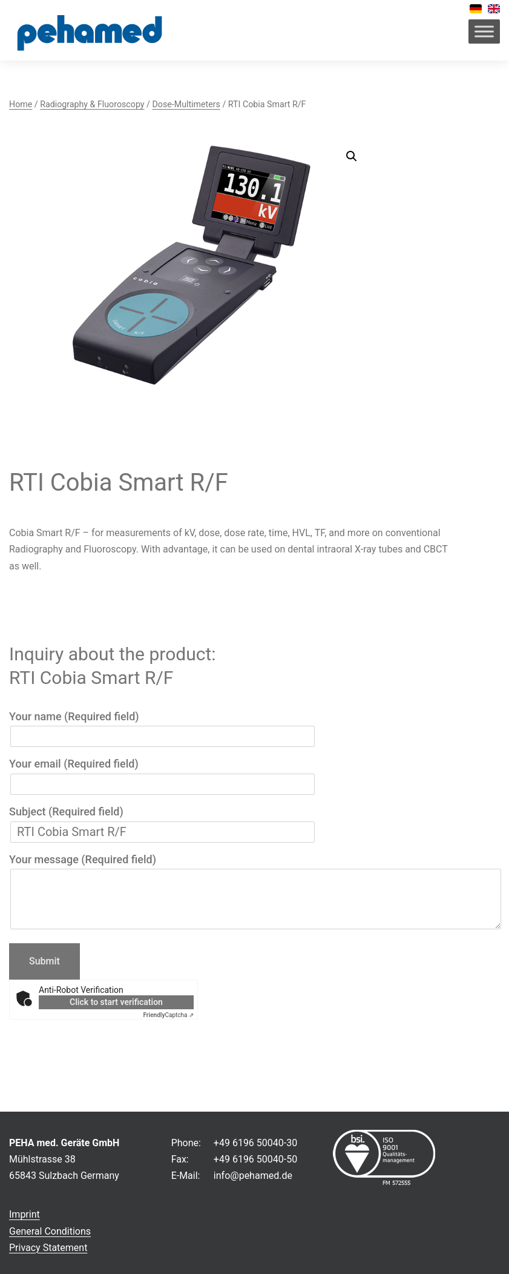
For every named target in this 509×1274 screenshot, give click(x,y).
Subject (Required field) (162, 821)
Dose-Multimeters (186, 104)
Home (20, 104)
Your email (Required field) (162, 774)
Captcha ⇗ (168, 1015)
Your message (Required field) (254, 892)
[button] (352, 156)
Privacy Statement (48, 1247)
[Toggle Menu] (484, 31)
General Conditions (50, 1231)
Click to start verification (116, 1002)
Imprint (24, 1214)
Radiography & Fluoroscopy (92, 104)
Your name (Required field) (162, 726)
